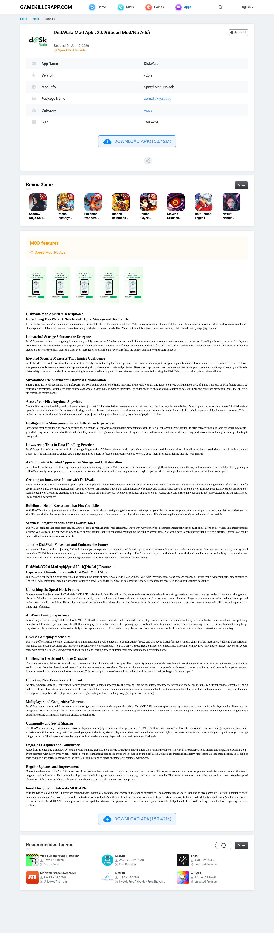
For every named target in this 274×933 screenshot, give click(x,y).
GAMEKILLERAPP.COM (46, 7)
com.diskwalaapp (158, 99)
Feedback (235, 33)
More (241, 185)
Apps (36, 18)
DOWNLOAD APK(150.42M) (137, 141)
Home (24, 18)
